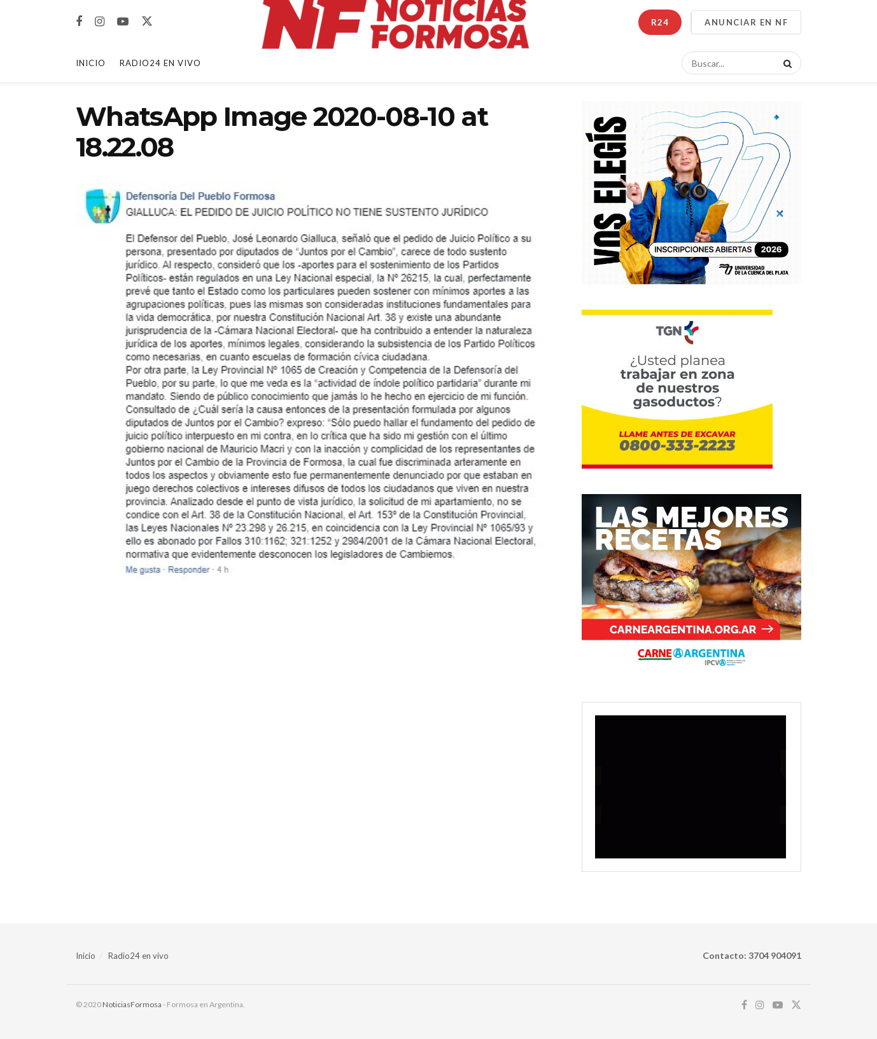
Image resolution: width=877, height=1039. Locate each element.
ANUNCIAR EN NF (746, 22)
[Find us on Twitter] (147, 21)
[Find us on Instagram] (99, 22)
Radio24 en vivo (138, 956)
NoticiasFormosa (132, 1004)
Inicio (91, 63)
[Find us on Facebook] (79, 22)
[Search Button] (785, 63)
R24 (660, 22)
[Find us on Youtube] (123, 22)
